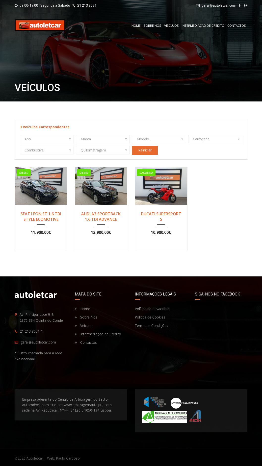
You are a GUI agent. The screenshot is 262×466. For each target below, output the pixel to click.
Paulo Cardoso (68, 458)
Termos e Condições (151, 325)
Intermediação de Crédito (203, 25)
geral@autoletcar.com (219, 5)
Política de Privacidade (153, 308)
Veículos (171, 25)
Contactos (236, 25)
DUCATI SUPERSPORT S (161, 216)
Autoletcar (34, 458)
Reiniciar (145, 150)
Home (136, 25)
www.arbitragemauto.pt (83, 404)
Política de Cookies (150, 317)
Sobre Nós (152, 25)
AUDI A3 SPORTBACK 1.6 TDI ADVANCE (101, 216)
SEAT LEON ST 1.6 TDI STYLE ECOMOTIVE (41, 216)
